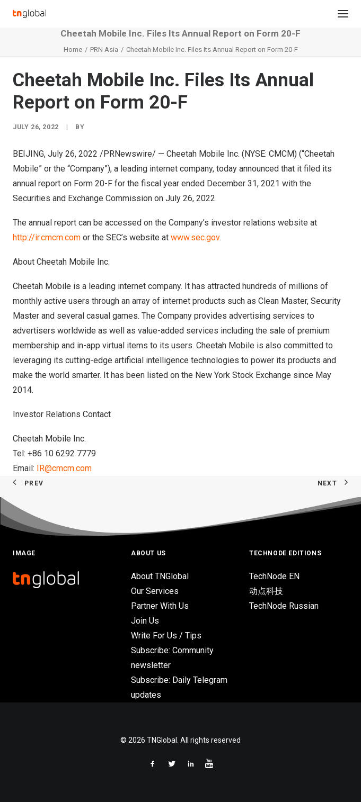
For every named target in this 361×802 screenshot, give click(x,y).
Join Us (145, 621)
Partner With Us (160, 606)
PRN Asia (104, 49)
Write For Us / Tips (166, 635)
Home (73, 49)
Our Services (155, 591)
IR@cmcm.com (64, 468)
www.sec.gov (195, 237)
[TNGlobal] (29, 14)
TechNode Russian (284, 606)
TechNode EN (274, 576)
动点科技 (266, 591)
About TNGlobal (160, 576)
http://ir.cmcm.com (47, 237)
